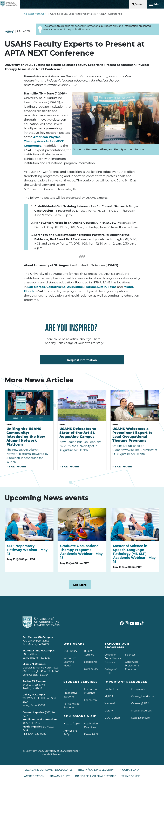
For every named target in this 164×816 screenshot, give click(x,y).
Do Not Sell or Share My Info (95, 776)
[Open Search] (138, 4)
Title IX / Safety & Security (96, 769)
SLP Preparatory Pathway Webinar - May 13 (27, 550)
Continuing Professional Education (132, 665)
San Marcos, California (44, 287)
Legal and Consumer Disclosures (48, 769)
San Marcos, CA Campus (38, 637)
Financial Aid (91, 734)
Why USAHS (74, 643)
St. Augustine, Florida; (79, 287)
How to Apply (72, 723)
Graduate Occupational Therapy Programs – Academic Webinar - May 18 (81, 552)
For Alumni (90, 700)
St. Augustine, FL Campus (39, 650)
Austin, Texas (107, 287)
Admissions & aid (80, 716)
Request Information (82, 360)
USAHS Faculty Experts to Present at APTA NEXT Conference (86, 13)
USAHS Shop (112, 717)
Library (109, 710)
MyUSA (109, 696)
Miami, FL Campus (34, 664)
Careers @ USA (140, 703)
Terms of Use (131, 776)
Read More (16, 466)
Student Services (81, 681)
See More (80, 584)
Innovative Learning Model (70, 662)
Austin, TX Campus (34, 681)
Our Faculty (91, 669)
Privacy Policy (60, 776)
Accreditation (34, 776)
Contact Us (111, 689)
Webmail (110, 703)
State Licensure (140, 717)
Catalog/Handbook (142, 696)
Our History (70, 650)
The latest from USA (34, 13)
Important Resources (126, 681)
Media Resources (141, 710)
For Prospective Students (71, 693)
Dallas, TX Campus (34, 694)
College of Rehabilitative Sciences (113, 658)
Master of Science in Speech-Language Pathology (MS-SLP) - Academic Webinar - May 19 (134, 554)
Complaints (138, 689)
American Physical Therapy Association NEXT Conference (44, 141)
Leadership (90, 661)
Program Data (129, 769)
